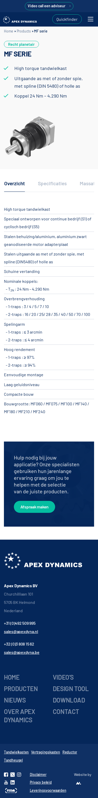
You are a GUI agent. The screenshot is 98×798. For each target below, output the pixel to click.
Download (69, 700)
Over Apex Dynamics (19, 716)
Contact (66, 711)
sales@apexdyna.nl (21, 631)
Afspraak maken (34, 506)
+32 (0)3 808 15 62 (19, 643)
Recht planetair (21, 44)
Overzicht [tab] (14, 183)
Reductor (69, 752)
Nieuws (15, 700)
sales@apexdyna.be (21, 652)
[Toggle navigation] (90, 19)
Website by (82, 774)
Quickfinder (67, 19)
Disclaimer (38, 774)
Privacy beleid (41, 782)
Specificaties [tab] (52, 183)
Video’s (63, 677)
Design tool (71, 688)
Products (24, 31)
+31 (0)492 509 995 (20, 623)
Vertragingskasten (45, 752)
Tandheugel (13, 760)
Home (8, 31)
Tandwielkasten (16, 752)
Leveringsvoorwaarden (48, 790)
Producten (21, 688)
